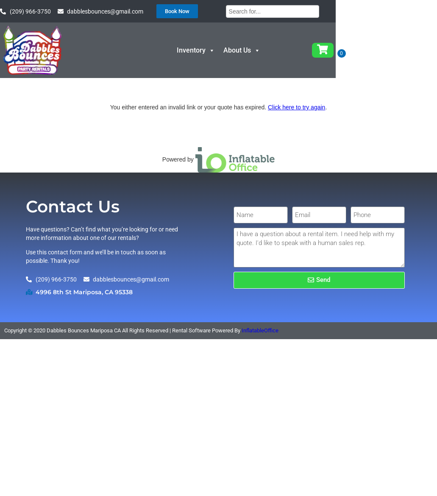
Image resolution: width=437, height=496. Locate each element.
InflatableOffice (260, 360)
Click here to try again (296, 137)
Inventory (261, 58)
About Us (307, 58)
